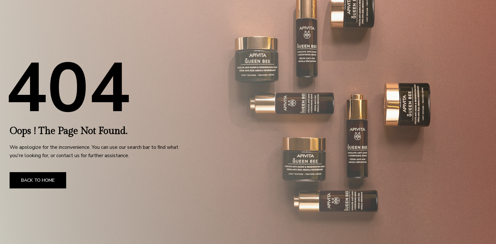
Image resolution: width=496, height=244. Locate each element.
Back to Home (38, 180)
